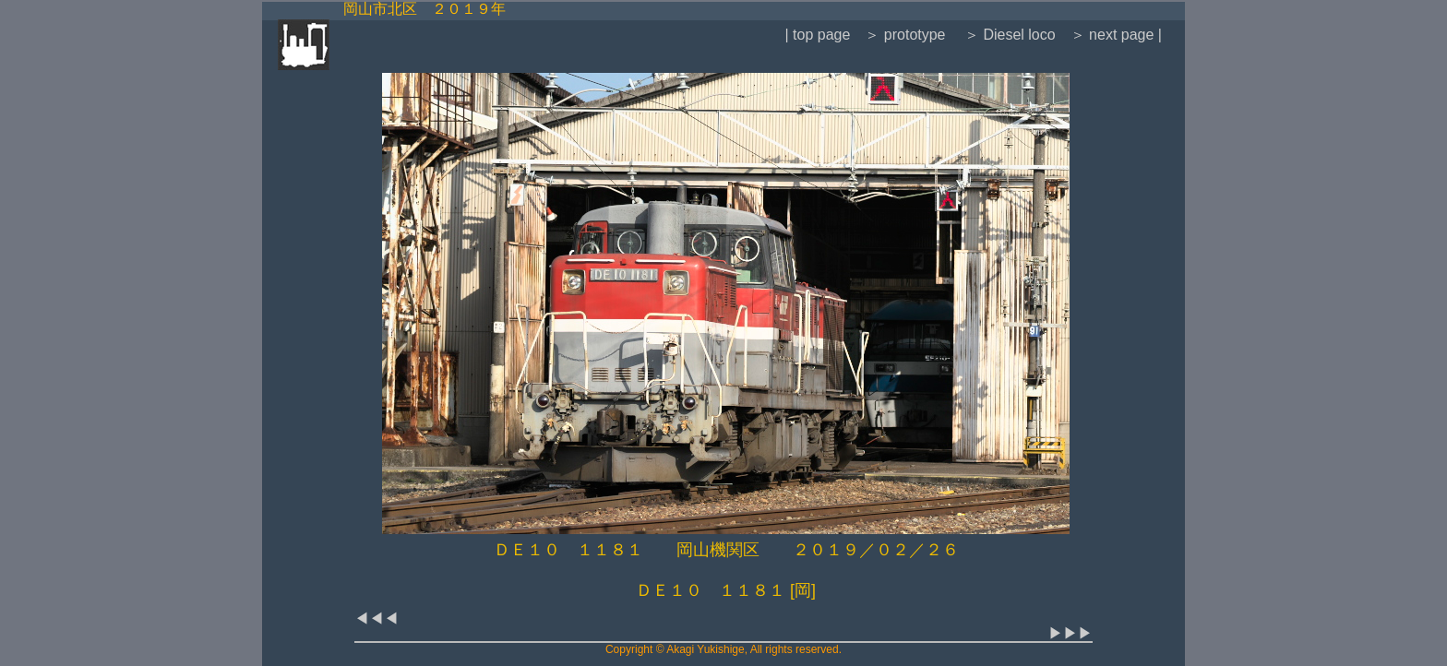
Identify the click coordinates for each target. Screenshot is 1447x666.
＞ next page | (1116, 34)
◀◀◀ (376, 618)
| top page (817, 34)
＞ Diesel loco (1008, 34)
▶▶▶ (1070, 633)
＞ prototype (905, 34)
